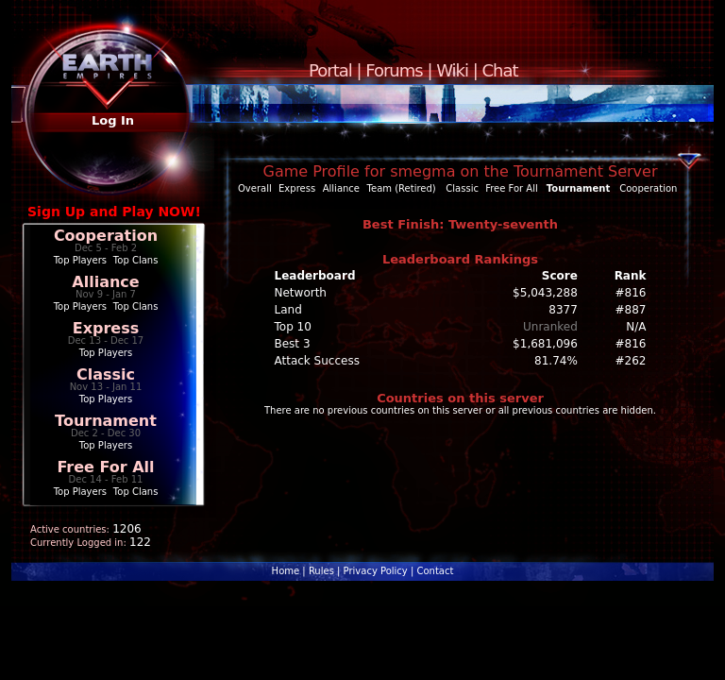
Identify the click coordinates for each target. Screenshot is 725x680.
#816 (631, 292)
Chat (500, 70)
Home (286, 571)
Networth (301, 292)
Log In (113, 120)
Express (106, 328)
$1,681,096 (545, 343)
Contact (434, 571)
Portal (330, 70)
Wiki (452, 70)
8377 (563, 309)
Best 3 (293, 343)
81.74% (556, 360)
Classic (105, 374)
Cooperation (106, 236)
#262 (631, 360)
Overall (255, 188)
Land (288, 309)
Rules (321, 571)
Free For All (105, 467)
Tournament (106, 421)
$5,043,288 (545, 292)
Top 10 (293, 326)
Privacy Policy (376, 571)
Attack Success (317, 360)
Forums (393, 70)
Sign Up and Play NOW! (114, 211)
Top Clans (136, 260)
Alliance (105, 282)
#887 (631, 309)
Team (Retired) (401, 188)
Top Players (80, 260)
